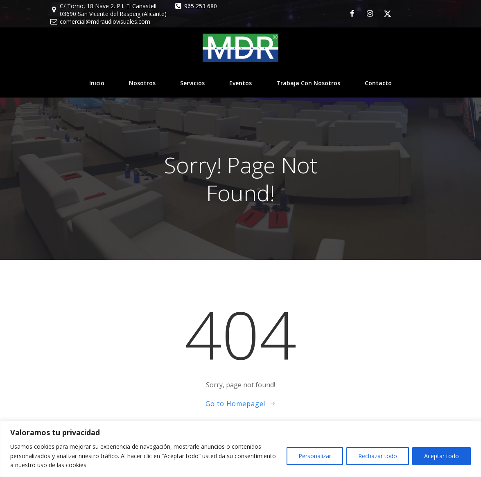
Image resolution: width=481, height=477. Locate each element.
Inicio (96, 83)
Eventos (240, 83)
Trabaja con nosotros (308, 83)
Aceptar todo (441, 456)
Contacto (378, 83)
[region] (240, 448)
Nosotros (142, 83)
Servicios (192, 83)
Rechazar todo (377, 456)
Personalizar (314, 456)
